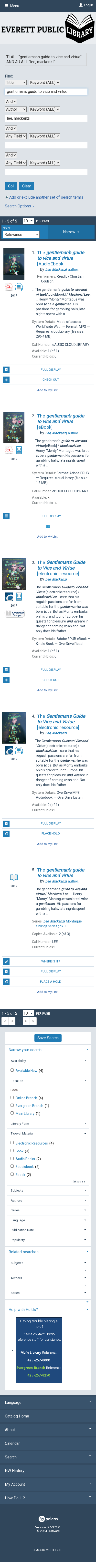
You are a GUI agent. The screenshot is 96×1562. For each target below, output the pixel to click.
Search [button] (48, 1457)
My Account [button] (48, 1484)
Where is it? (31, 961)
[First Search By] (16, 82)
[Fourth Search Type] (44, 163)
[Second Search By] (16, 109)
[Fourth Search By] (16, 163)
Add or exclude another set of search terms (44, 197)
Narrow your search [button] (25, 1050)
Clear (26, 186)
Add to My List (47, 390)
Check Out (31, 380)
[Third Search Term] (43, 145)
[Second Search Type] (44, 109)
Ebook (21, 1175)
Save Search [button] (48, 1038)
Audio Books (26, 1159)
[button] (71, 232)
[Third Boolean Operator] (11, 155)
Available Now (27, 1071)
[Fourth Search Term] (43, 172)
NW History (14, 1470)
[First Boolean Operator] (11, 101)
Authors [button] (16, 1200)
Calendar (12, 1443)
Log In (88, 5)
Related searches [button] (24, 1252)
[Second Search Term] (43, 118)
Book (20, 1151)
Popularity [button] (18, 1240)
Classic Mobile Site (48, 1550)
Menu (12, 6)
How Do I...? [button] (48, 1498)
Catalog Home (17, 1416)
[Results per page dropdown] (28, 221)
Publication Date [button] (22, 1230)
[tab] (71, 232)
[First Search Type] (44, 82)
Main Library (25, 1114)
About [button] (48, 1429)
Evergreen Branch (30, 1106)
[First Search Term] (43, 91)
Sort (7, 228)
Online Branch (27, 1098)
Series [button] (15, 1210)
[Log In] (80, 5)
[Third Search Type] (44, 136)
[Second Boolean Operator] (11, 128)
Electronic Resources (32, 1143)
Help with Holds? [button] (23, 1309)
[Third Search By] (16, 136)
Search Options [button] (19, 206)
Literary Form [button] (20, 1123)
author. (62, 270)
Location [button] (17, 1081)
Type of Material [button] (22, 1133)
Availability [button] (18, 1061)
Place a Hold (32, 982)
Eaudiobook (25, 1167)
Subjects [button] (17, 1190)
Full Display (32, 370)
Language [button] (18, 1220)
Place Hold (31, 834)
